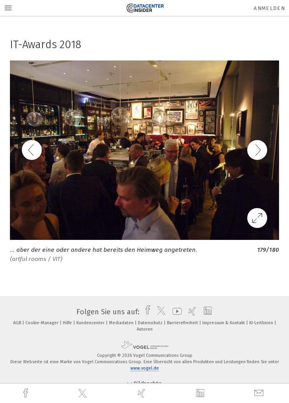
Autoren (145, 329)
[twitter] (83, 393)
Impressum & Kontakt (224, 322)
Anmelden (269, 8)
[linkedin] (201, 393)
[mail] (260, 393)
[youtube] (175, 312)
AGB (17, 322)
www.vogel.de (144, 368)
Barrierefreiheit (183, 322)
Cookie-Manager (42, 322)
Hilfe (68, 322)
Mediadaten (122, 322)
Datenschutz (151, 322)
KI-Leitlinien (261, 322)
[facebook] (26, 393)
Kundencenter (91, 322)
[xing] (142, 393)
